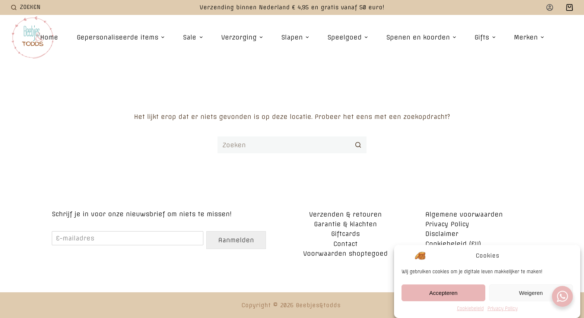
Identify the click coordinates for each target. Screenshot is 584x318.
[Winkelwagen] (569, 7)
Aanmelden (236, 240)
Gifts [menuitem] (486, 37)
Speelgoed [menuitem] (348, 37)
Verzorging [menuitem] (242, 37)
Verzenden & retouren (345, 214)
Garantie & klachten (345, 224)
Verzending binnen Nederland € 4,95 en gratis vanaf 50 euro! (292, 7)
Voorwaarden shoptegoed (345, 253)
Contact (345, 244)
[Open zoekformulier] (26, 7)
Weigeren (531, 295)
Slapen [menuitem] (296, 37)
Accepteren (443, 295)
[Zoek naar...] (292, 144)
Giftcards (345, 233)
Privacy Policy (503, 311)
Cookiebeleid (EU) (453, 244)
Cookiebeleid (470, 311)
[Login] (549, 7)
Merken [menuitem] (530, 37)
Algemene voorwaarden (464, 214)
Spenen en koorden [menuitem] (422, 37)
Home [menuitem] (49, 37)
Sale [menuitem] (193, 37)
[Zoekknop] (358, 144)
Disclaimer (441, 233)
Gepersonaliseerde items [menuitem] (121, 37)
